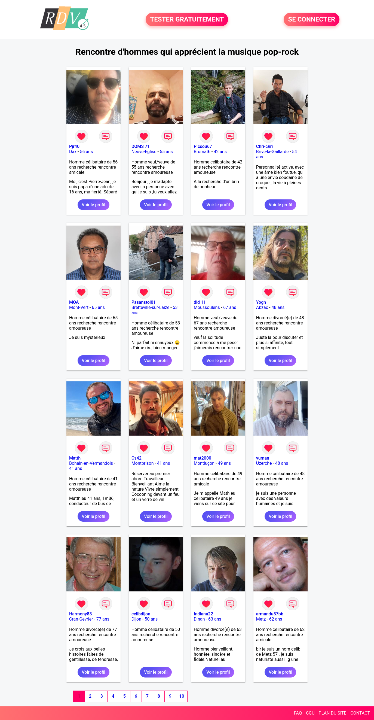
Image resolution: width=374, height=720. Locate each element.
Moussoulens (207, 307)
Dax (72, 151)
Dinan (199, 619)
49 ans (224, 463)
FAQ (298, 713)
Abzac (262, 307)
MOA (74, 302)
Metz (261, 619)
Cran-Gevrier (81, 619)
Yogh (261, 302)
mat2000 (202, 458)
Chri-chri (264, 146)
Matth (75, 458)
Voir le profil (93, 204)
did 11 (200, 302)
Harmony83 (80, 613)
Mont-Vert (78, 307)
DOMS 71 (140, 146)
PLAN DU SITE (333, 713)
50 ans (151, 619)
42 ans (220, 151)
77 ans (102, 619)
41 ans (75, 468)
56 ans (86, 151)
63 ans (214, 619)
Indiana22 (203, 613)
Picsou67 (203, 146)
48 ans (278, 307)
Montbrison (142, 463)
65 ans (98, 307)
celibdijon (140, 613)
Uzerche (264, 463)
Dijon (136, 619)
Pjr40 (74, 146)
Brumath (202, 151)
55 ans (166, 151)
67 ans (229, 307)
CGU (310, 713)
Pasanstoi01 (143, 302)
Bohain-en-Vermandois (91, 463)
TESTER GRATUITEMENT (187, 19)
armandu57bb (269, 613)
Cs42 (136, 458)
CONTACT (360, 713)
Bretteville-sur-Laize (150, 307)
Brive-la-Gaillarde (272, 151)
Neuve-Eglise (144, 151)
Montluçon (204, 463)
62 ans (275, 619)
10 (181, 696)
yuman (262, 458)
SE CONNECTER (311, 19)
